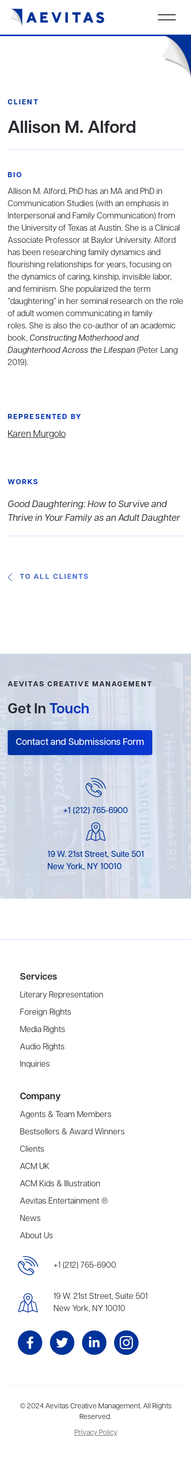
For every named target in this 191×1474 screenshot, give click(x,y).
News (30, 1219)
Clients (32, 1149)
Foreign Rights (45, 1012)
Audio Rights (42, 1047)
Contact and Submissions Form (80, 742)
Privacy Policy (95, 1433)
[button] (167, 17)
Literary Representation (61, 995)
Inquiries (35, 1064)
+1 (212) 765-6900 (95, 811)
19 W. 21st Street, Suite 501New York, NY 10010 (100, 1303)
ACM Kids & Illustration (60, 1184)
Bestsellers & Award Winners (72, 1132)
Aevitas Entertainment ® (64, 1201)
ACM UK (34, 1167)
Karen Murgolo (37, 434)
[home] (57, 17)
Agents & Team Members (66, 1115)
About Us (36, 1236)
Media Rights (42, 1030)
